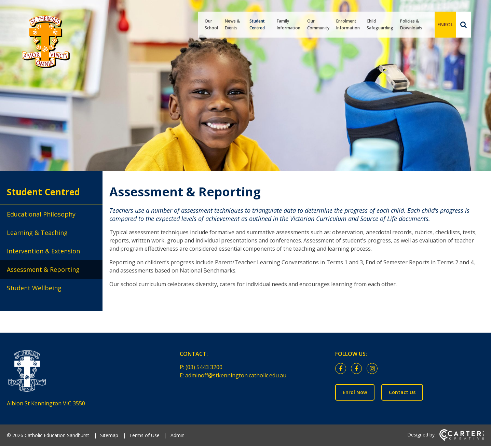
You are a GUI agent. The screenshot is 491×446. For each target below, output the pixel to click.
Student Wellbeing (34, 288)
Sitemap (109, 435)
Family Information (288, 24)
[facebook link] (342, 369)
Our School (211, 24)
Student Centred (257, 24)
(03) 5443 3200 (204, 367)
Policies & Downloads (411, 24)
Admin (178, 435)
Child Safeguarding (380, 24)
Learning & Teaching (37, 232)
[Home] (81, 373)
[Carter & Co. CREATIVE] (461, 439)
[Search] (463, 25)
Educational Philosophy (41, 214)
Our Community (318, 24)
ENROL (445, 24)
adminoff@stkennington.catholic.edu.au (235, 375)
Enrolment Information (348, 24)
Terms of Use (144, 435)
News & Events (232, 24)
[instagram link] (374, 369)
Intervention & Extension (43, 251)
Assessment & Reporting (43, 269)
